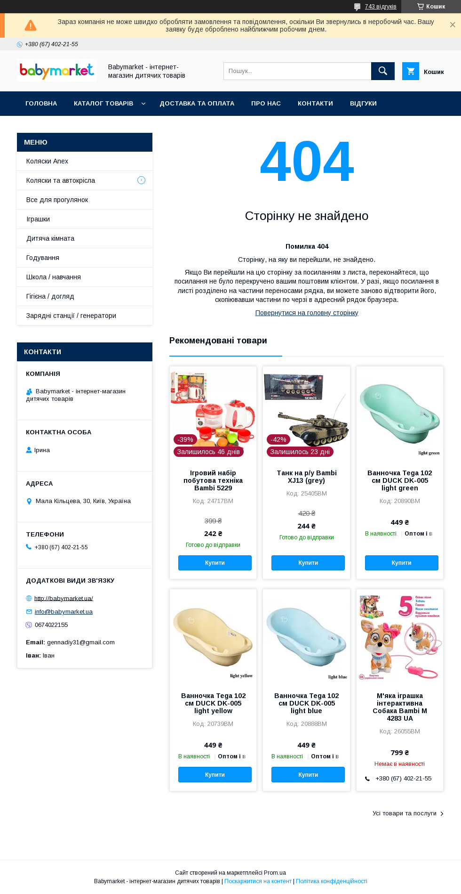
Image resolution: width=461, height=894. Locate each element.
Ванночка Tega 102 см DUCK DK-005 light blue (306, 703)
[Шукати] (383, 71)
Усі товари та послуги (405, 813)
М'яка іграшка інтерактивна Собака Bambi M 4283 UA (400, 707)
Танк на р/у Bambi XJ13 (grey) (307, 476)
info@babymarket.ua (64, 611)
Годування (42, 257)
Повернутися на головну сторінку (306, 313)
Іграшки (38, 219)
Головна (41, 103)
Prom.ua (275, 873)
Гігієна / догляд (50, 296)
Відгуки (363, 103)
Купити (215, 563)
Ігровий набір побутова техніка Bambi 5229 (213, 480)
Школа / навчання (53, 277)
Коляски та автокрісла (60, 180)
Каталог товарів (103, 103)
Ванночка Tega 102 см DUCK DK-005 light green (399, 480)
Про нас (266, 103)
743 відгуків (381, 6)
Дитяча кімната (50, 238)
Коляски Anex (47, 161)
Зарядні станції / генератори (71, 315)
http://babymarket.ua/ (63, 597)
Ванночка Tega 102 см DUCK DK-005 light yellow (213, 703)
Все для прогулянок (57, 199)
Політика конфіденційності (331, 881)
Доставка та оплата (196, 103)
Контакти (315, 103)
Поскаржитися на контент (258, 881)
